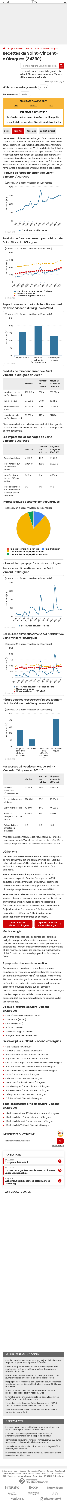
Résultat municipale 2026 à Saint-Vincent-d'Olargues (32, 1113)
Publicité (42, 1471)
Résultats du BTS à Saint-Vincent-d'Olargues (27, 1125)
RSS (4, 1476)
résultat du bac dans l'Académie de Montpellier (35, 117)
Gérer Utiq (45, 1473)
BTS (51, 106)
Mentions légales (24, 1476)
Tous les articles (56, 1473)
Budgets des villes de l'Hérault (21, 1035)
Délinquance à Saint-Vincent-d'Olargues (25, 1094)
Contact (50, 1471)
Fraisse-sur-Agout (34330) (19, 1031)
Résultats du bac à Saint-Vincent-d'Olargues (27, 1117)
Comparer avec (10, 94)
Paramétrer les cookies (31, 1473)
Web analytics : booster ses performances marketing (27, 1181)
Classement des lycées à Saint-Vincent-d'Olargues (31, 1070)
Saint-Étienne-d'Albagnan (43, 71)
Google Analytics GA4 (16, 1161)
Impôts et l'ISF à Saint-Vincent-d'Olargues (26, 1058)
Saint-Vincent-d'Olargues (46, 49)
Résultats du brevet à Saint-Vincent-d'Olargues (29, 1121)
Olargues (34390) (14, 1023)
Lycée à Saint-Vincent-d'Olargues (22, 1074)
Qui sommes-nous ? (10, 1471)
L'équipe (23, 1471)
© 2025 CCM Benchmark (54, 1476)
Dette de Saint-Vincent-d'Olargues (17, 923)
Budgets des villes (15, 49)
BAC (16, 106)
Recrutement (60, 1471)
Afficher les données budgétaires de (20, 87)
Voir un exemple (58, 1146)
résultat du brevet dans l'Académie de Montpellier (34, 122)
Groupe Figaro (38, 1476)
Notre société (32, 1471)
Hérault (29, 49)
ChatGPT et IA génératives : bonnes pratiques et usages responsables (30, 1170)
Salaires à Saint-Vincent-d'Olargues (23, 1051)
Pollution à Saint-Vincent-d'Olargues (23, 1098)
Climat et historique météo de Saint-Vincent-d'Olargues (33, 1062)
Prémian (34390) (14, 1027)
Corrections (11, 1476)
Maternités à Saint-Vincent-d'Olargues (25, 1082)
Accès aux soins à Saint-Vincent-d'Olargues (27, 1090)
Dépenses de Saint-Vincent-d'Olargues (49, 923)
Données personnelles (12, 1473)
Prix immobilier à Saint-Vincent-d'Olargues (26, 1054)
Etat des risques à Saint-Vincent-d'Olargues (27, 1086)
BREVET (33, 106)
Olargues (32, 74)
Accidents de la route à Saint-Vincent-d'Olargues (30, 1066)
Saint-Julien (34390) (15, 1019)
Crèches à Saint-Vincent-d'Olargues (23, 1078)
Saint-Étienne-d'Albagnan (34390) (23, 1016)
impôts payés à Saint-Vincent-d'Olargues (40, 563)
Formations (13, 1154)
